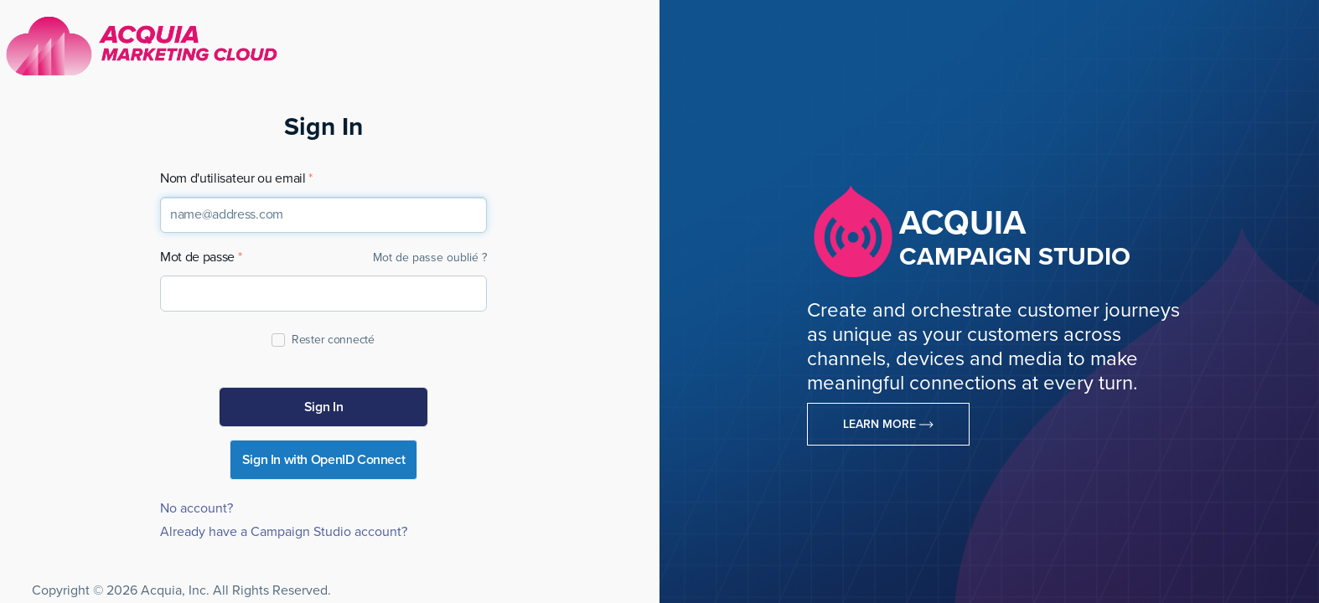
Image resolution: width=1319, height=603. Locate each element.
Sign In (323, 407)
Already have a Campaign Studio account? (283, 531)
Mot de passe (197, 257)
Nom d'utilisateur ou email (233, 179)
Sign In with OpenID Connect (324, 459)
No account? (196, 508)
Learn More (888, 424)
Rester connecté (332, 339)
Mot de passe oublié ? (430, 257)
